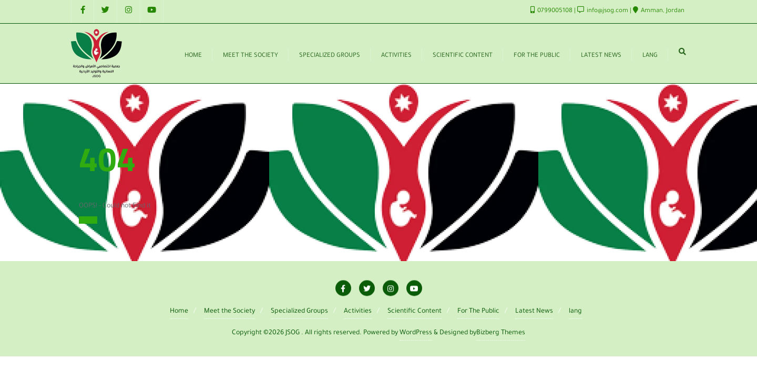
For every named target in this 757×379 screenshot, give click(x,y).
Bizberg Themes (500, 333)
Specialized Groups (299, 311)
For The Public (478, 311)
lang (575, 311)
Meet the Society (229, 311)
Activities (358, 311)
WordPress (416, 333)
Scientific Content (414, 311)
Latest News (534, 311)
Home (88, 220)
